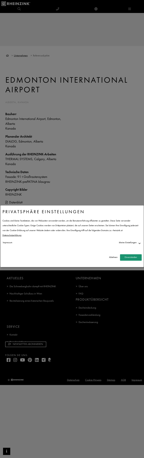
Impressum (7, 243)
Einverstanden (131, 257)
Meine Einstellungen (127, 243)
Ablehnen (113, 257)
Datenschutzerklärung (11, 235)
